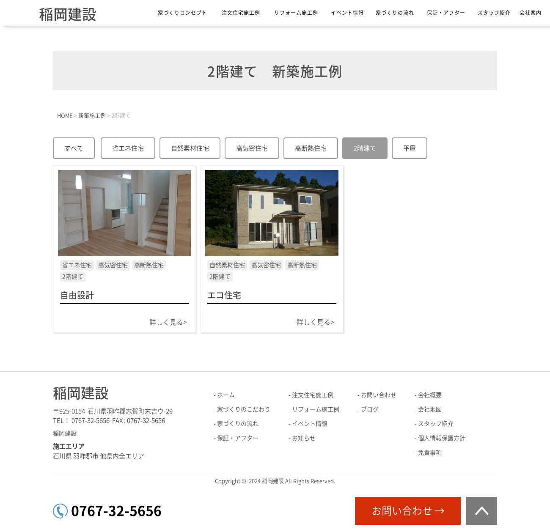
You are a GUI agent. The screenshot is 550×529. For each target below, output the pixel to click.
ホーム (226, 395)
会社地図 (430, 409)
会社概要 (430, 395)
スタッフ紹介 (494, 12)
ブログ (370, 409)
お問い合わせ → (408, 511)
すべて (73, 148)
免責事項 (430, 452)
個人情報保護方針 (441, 438)
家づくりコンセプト (182, 12)
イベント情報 (347, 12)
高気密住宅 (252, 148)
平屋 (409, 148)
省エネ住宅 (128, 148)
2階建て (365, 148)
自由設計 (77, 295)
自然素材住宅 (190, 148)
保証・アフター (446, 12)
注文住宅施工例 (241, 12)
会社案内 (531, 12)
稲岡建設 (67, 14)
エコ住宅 (224, 295)
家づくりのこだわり (243, 409)
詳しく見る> (168, 322)
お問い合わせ (378, 395)
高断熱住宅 (311, 148)
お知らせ (304, 438)
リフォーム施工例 (296, 12)
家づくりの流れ (395, 12)
